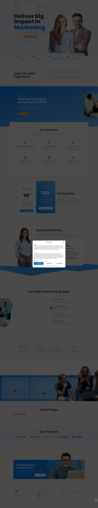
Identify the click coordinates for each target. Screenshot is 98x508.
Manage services (36, 260)
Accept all (39, 263)
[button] (63, 242)
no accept (49, 263)
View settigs (59, 263)
